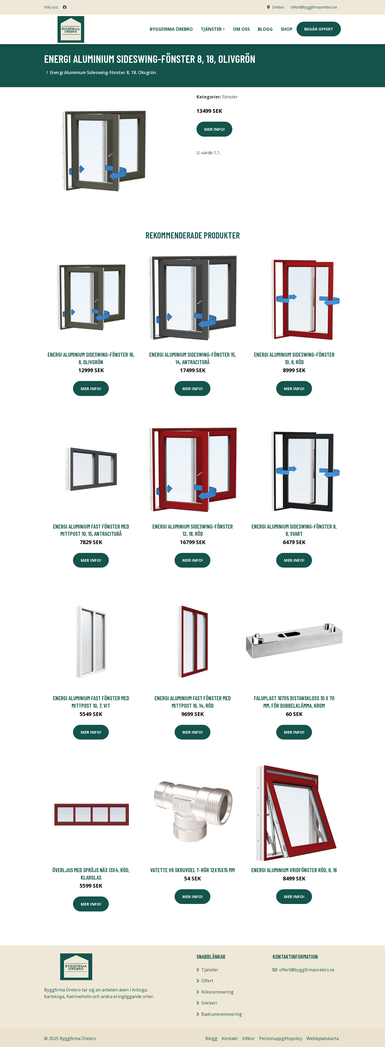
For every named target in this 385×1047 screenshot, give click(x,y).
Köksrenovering (217, 991)
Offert (207, 979)
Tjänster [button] (211, 28)
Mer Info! (214, 127)
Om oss (241, 28)
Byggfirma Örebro (171, 28)
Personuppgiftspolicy (280, 1037)
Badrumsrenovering (221, 1013)
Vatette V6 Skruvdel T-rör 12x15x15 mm (192, 868)
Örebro (277, 7)
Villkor (248, 1037)
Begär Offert (318, 28)
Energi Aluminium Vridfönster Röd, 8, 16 (294, 868)
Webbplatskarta (322, 1037)
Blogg (265, 28)
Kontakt (230, 1037)
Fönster (230, 95)
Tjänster (209, 968)
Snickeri (209, 1001)
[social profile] (65, 7)
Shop (286, 28)
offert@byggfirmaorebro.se (313, 7)
